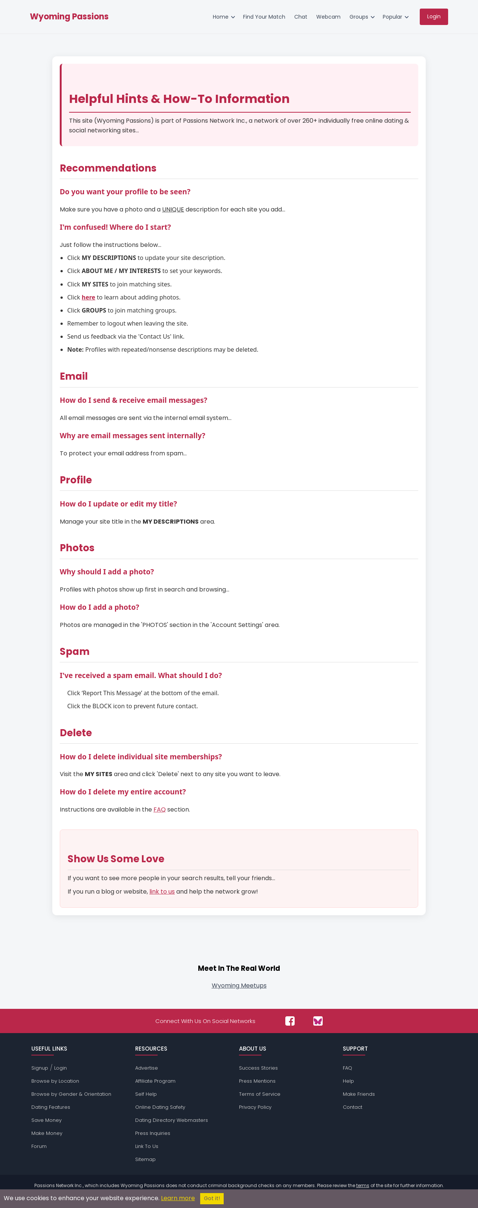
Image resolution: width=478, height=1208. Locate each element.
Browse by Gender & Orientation (71, 1094)
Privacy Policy (255, 1107)
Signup (39, 1067)
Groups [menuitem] (359, 17)
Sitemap (145, 1159)
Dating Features (50, 1107)
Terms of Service (259, 1094)
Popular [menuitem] (392, 17)
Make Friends (359, 1094)
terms (362, 1185)
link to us (162, 891)
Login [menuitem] (434, 16)
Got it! (212, 1198)
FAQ (159, 809)
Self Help (146, 1094)
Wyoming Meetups (239, 985)
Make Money (46, 1133)
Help (348, 1081)
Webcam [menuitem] (328, 17)
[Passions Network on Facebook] (290, 1021)
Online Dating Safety (160, 1107)
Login (60, 1067)
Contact (352, 1107)
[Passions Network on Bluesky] (318, 1021)
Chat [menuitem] (300, 17)
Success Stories (258, 1067)
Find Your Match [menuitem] (264, 17)
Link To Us (146, 1146)
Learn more (178, 1198)
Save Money (46, 1120)
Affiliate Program (155, 1081)
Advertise (146, 1067)
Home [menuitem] (221, 17)
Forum (39, 1146)
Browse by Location (55, 1081)
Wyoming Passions (69, 16)
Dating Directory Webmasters (171, 1120)
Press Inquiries (152, 1133)
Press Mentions (257, 1081)
